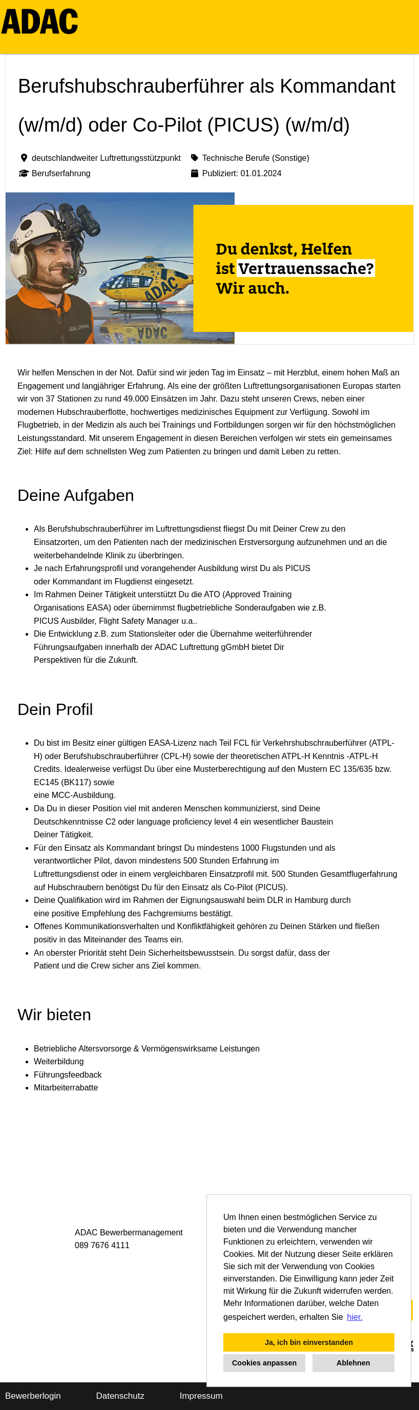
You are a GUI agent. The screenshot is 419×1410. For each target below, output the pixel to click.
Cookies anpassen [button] (264, 1363)
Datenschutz (120, 1396)
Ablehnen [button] (353, 1363)
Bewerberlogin (33, 1396)
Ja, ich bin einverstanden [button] (309, 1342)
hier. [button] (355, 1317)
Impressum (201, 1396)
